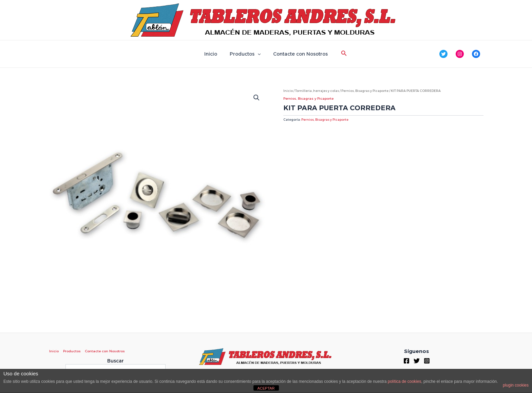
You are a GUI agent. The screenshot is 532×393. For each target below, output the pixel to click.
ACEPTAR (265, 388)
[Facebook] (406, 361)
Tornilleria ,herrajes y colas (317, 91)
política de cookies (404, 381)
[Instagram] (427, 361)
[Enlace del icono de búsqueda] (339, 54)
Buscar (115, 361)
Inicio (213, 54)
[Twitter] (417, 361)
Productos (245, 53)
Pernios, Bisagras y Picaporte (364, 91)
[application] (257, 53)
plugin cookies (516, 385)
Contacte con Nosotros (297, 54)
